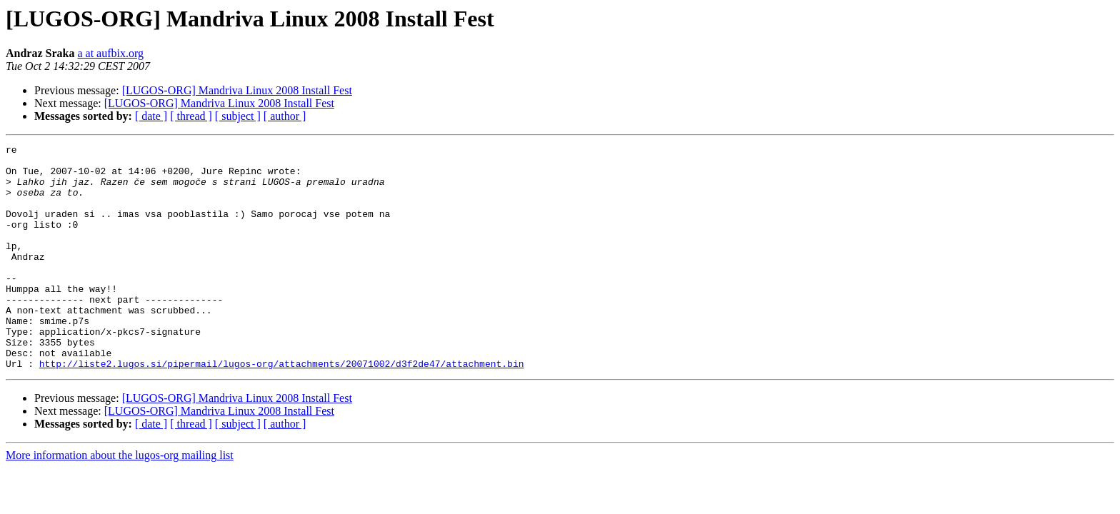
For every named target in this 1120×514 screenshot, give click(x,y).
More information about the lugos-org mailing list (120, 500)
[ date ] (151, 116)
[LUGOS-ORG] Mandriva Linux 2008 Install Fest (237, 90)
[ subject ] (238, 116)
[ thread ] (191, 116)
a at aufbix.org (110, 53)
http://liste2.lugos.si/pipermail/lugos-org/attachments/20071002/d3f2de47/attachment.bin (281, 408)
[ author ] (285, 116)
